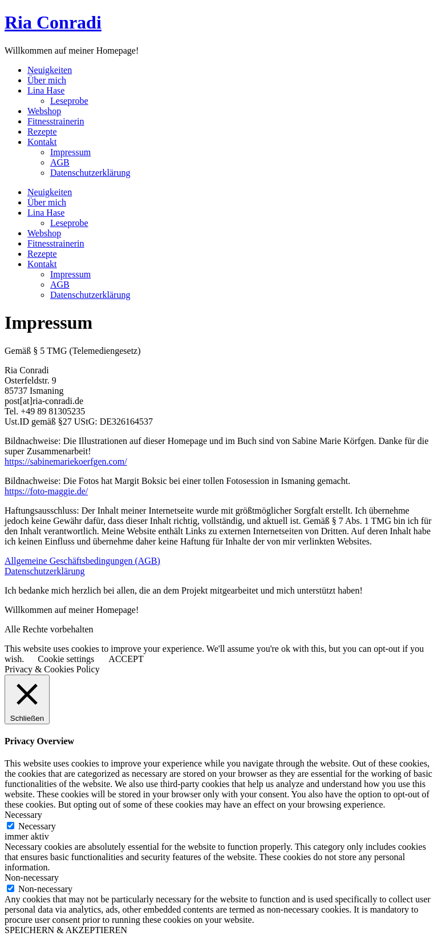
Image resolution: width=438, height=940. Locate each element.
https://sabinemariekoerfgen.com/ (66, 461)
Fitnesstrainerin (55, 121)
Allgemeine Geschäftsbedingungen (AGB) (82, 561)
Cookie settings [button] (66, 659)
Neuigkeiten (49, 70)
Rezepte (42, 131)
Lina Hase (45, 90)
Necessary (37, 826)
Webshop (44, 111)
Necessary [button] (23, 815)
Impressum (70, 152)
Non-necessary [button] (32, 877)
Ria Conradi (53, 22)
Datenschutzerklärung (90, 172)
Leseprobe (69, 101)
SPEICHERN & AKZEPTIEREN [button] (66, 930)
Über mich (46, 80)
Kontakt (42, 142)
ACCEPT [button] (125, 659)
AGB (60, 162)
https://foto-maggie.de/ (46, 491)
